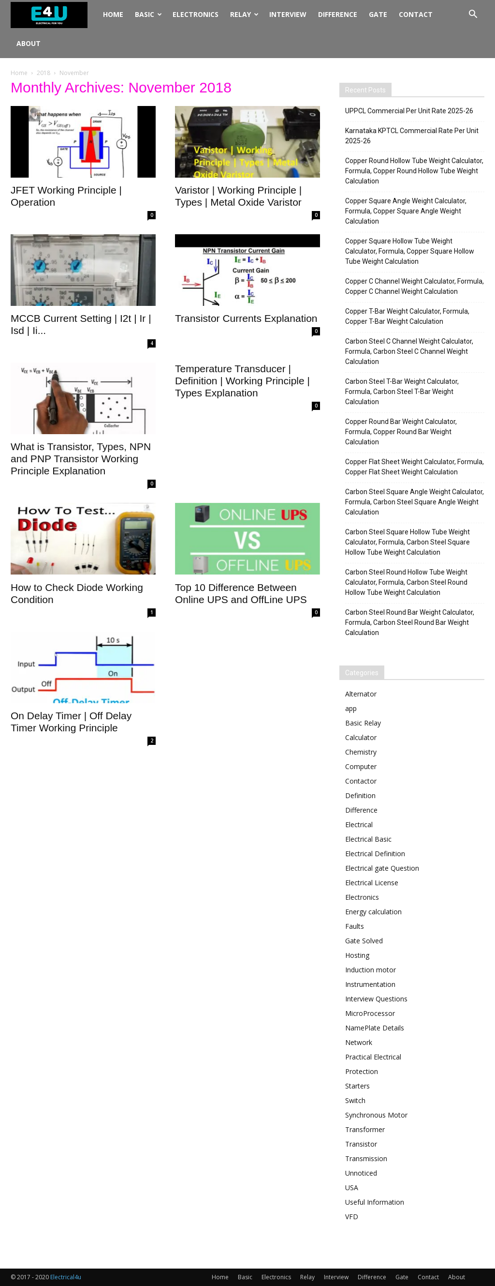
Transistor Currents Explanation (246, 318)
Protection (361, 1071)
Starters (357, 1085)
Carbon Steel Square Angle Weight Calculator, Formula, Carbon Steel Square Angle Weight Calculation (414, 502)
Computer (361, 766)
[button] (472, 15)
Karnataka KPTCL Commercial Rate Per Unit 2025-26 (412, 136)
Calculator (361, 737)
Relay (244, 14)
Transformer (365, 1129)
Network (358, 1042)
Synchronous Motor (376, 1115)
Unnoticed (361, 1173)
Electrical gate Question (382, 868)
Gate (378, 14)
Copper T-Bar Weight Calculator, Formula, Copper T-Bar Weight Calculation (407, 316)
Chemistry (361, 751)
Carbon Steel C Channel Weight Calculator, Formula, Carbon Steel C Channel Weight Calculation (409, 351)
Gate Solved (364, 940)
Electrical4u (65, 1277)
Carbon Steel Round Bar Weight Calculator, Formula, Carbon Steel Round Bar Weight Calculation (409, 622)
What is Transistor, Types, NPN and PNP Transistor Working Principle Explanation (81, 458)
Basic (148, 14)
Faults (354, 926)
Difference (337, 14)
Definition (360, 795)
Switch (355, 1100)
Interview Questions (376, 998)
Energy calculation (373, 911)
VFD (351, 1216)
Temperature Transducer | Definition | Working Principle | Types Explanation (242, 380)
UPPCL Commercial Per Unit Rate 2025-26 (409, 111)
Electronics (195, 14)
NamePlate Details (374, 1027)
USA (351, 1187)
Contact (416, 14)
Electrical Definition (375, 853)
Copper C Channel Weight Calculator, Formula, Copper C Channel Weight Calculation (414, 286)
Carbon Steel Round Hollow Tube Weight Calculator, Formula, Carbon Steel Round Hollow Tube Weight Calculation (406, 582)
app (351, 708)
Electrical (359, 824)
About (28, 43)
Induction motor (370, 969)
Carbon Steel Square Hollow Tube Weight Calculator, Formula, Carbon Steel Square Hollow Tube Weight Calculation (407, 542)
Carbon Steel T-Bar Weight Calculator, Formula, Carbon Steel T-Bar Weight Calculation (402, 392)
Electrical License (371, 882)
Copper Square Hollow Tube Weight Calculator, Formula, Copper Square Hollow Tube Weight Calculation (409, 251)
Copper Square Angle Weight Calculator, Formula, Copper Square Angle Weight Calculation (405, 211)
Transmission (366, 1158)
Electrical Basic (368, 839)
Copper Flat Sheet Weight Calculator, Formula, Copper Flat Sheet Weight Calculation (414, 467)
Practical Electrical (373, 1056)
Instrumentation (370, 984)
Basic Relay (363, 722)
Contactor (361, 781)
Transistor (361, 1144)
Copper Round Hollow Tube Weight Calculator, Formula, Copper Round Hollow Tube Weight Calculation (414, 171)
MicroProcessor (370, 1013)
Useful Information (374, 1202)
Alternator (361, 693)
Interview (287, 14)
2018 (43, 73)
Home (113, 14)
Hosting (357, 955)
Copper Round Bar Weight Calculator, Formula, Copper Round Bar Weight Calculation (401, 432)
